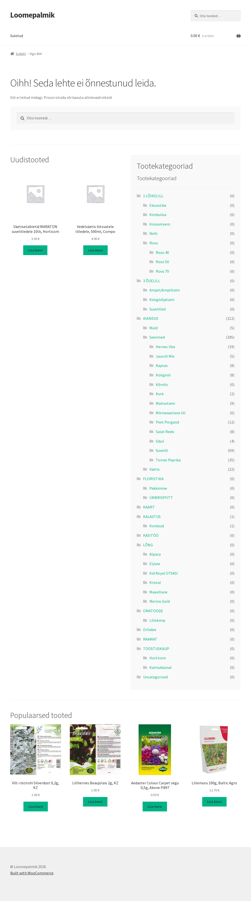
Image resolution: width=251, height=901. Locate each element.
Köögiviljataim (161, 299)
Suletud (16, 35)
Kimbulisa (157, 214)
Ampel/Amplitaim (164, 290)
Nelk (153, 233)
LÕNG (148, 544)
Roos (153, 242)
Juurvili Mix (165, 356)
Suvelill (162, 450)
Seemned (157, 337)
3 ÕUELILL (151, 280)
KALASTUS (152, 516)
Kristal (155, 582)
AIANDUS (150, 318)
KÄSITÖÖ (150, 535)
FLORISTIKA (153, 478)
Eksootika (157, 205)
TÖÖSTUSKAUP (156, 648)
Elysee (154, 563)
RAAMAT (150, 639)
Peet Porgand (167, 422)
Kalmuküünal (160, 667)
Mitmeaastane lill (171, 412)
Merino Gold (159, 601)
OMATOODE (153, 610)
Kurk (160, 393)
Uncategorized (155, 676)
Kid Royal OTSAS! (163, 573)
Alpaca (155, 554)
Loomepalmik (32, 15)
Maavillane (158, 592)
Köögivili (163, 375)
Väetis (154, 469)
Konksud (156, 525)
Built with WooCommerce (31, 872)
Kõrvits (162, 384)
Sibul (160, 441)
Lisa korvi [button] (35, 250)
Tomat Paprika (168, 459)
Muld (153, 327)
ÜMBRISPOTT (161, 497)
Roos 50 (162, 261)
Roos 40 (162, 252)
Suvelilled (157, 309)
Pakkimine (158, 488)
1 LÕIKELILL (153, 195)
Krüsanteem (159, 224)
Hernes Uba (165, 346)
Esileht (21, 54)
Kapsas (162, 365)
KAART (149, 507)
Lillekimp (157, 620)
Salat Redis (165, 431)
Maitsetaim (165, 403)
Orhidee (149, 629)
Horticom (157, 657)
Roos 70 (162, 271)
